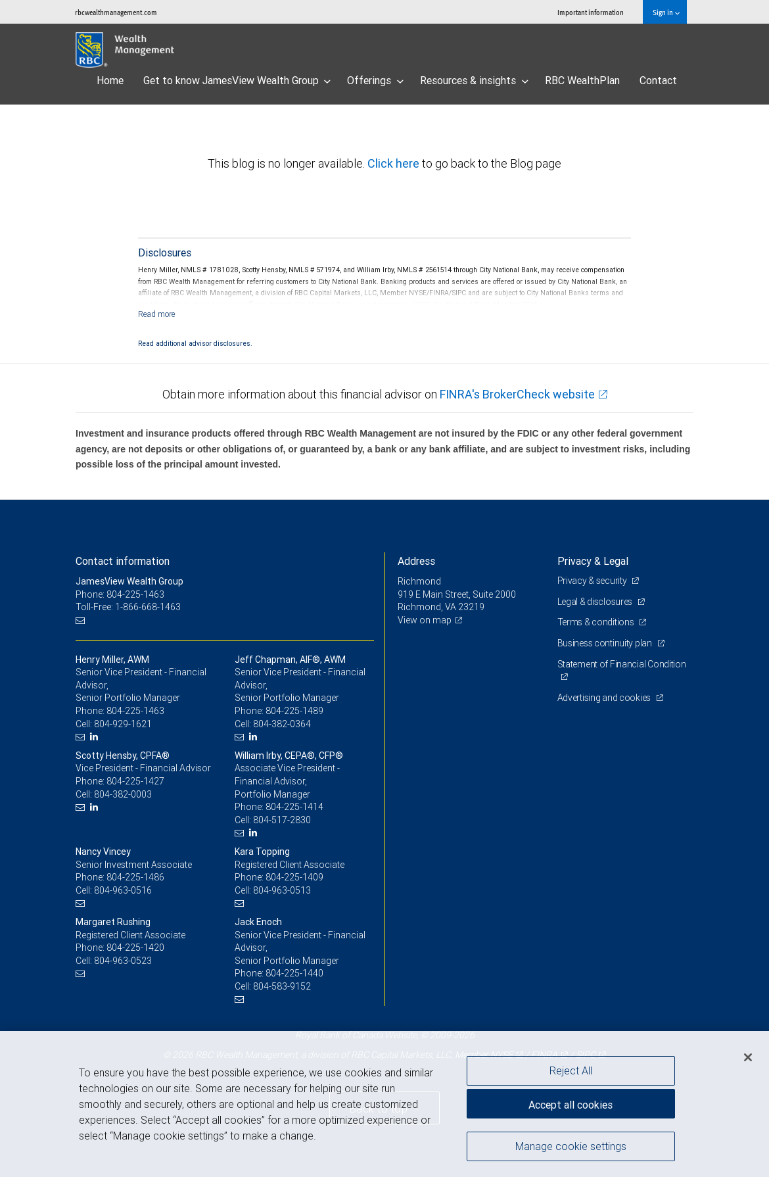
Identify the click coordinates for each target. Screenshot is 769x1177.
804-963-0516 (123, 890)
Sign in (666, 12)
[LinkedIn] (95, 737)
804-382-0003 (123, 794)
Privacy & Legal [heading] (592, 560)
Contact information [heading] (123, 560)
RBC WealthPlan (582, 80)
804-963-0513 (282, 890)
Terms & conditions (596, 622)
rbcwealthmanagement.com (116, 12)
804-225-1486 (135, 877)
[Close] (748, 1057)
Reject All (570, 1070)
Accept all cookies (570, 1104)
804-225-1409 (294, 877)
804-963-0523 (123, 961)
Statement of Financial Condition (621, 664)
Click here (394, 163)
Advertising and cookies (605, 698)
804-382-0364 (282, 724)
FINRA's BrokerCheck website (517, 394)
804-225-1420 (135, 947)
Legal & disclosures (595, 602)
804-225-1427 (135, 781)
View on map (425, 620)
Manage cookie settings (570, 1146)
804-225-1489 (294, 711)
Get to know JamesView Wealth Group (237, 80)
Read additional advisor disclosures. (195, 343)
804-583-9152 (282, 986)
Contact (658, 80)
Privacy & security (593, 581)
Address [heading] (416, 560)
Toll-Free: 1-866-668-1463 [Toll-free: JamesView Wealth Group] (128, 607)
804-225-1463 (135, 711)
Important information (590, 12)
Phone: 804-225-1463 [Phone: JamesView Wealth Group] (120, 594)
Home (110, 80)
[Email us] (82, 620)
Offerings (375, 80)
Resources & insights (474, 80)
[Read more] (156, 314)
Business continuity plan (605, 643)
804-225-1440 (294, 973)
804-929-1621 (123, 724)
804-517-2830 (282, 820)
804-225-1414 (294, 807)
